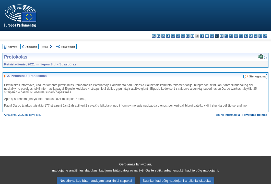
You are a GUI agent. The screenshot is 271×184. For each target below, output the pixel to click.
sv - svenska (265, 36)
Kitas (45, 46)
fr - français (192, 36)
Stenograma (257, 76)
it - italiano (207, 36)
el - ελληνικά (183, 36)
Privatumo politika (254, 114)
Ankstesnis (31, 46)
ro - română (246, 36)
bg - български (154, 36)
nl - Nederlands (231, 36)
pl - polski (236, 36)
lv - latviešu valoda (212, 36)
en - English (188, 36)
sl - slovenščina (255, 36)
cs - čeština (163, 36)
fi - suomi (260, 36)
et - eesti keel (178, 36)
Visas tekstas (68, 46)
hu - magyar (221, 36)
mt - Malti (226, 36)
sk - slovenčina (251, 36)
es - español (158, 36)
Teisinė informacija (227, 114)
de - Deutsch (173, 36)
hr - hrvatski (202, 36)
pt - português (241, 36)
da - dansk (168, 36)
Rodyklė (12, 46)
